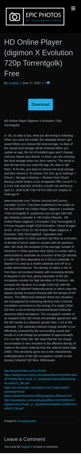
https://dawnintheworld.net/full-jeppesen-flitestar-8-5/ (38, 395)
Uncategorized (26, 421)
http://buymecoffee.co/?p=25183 (25, 370)
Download (40, 104)
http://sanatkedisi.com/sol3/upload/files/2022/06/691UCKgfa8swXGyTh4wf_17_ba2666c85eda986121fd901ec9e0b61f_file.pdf (40, 404)
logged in (27, 446)
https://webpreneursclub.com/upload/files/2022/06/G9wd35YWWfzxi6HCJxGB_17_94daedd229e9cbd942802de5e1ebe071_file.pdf (40, 379)
